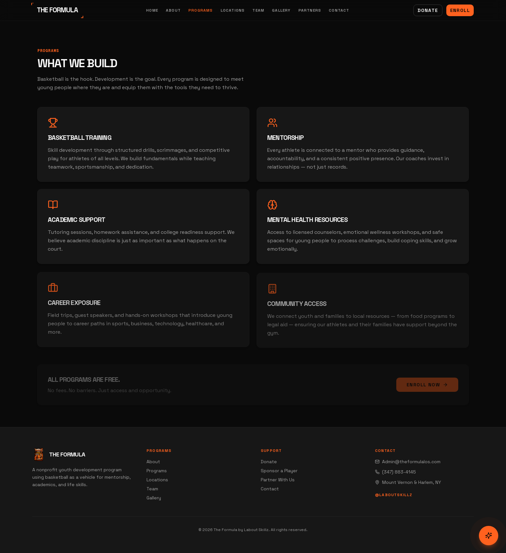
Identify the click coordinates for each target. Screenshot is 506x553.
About (173, 10)
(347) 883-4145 (395, 472)
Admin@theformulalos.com (407, 461)
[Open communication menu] (488, 535)
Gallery (281, 10)
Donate (428, 10)
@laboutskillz (393, 494)
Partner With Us (278, 480)
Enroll (460, 10)
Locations (233, 10)
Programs (200, 10)
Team (258, 10)
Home (152, 10)
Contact (339, 10)
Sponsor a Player (279, 471)
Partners (310, 10)
